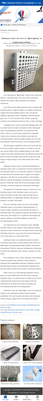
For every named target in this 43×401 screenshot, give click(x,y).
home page (5, 397)
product (16, 397)
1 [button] (20, 22)
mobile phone (27, 397)
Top (37, 397)
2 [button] (22, 22)
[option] (21, 17)
